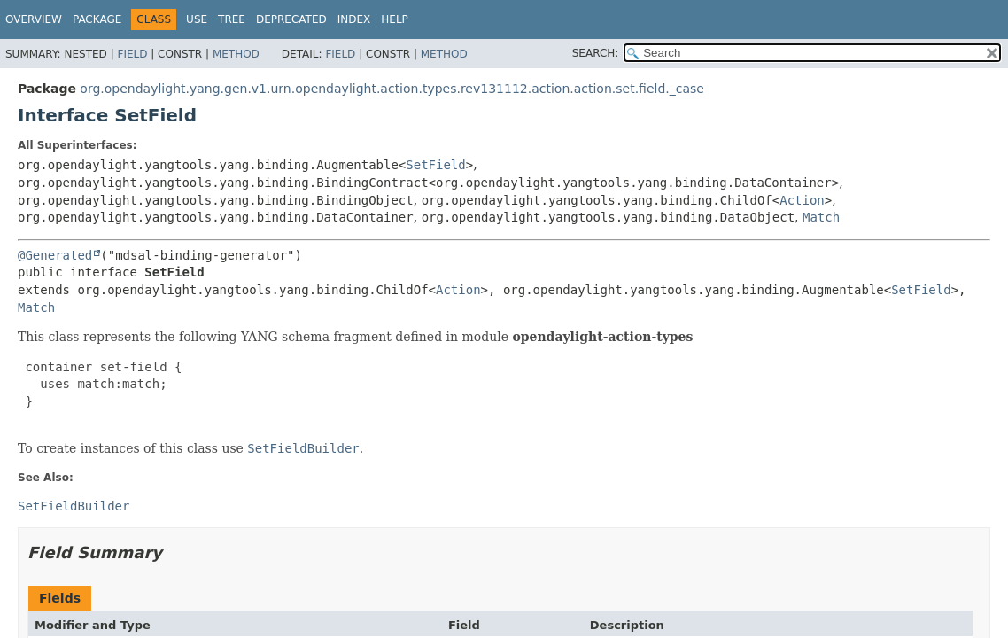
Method (236, 54)
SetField (435, 165)
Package (97, 19)
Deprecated (291, 19)
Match (821, 217)
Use (196, 19)
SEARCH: (595, 53)
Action (802, 200)
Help (394, 19)
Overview (33, 19)
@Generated (55, 255)
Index (354, 19)
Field (132, 54)
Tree (231, 19)
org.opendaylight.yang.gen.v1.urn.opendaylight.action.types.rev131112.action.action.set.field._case (392, 89)
